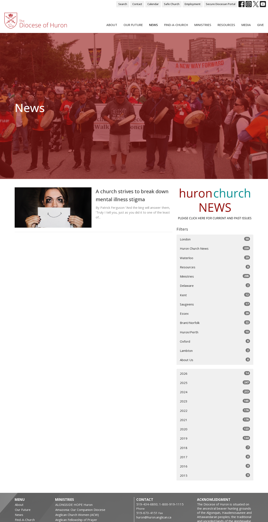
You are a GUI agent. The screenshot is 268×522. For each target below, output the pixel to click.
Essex (215, 313)
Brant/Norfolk (215, 322)
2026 (215, 373)
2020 (215, 429)
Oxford (215, 341)
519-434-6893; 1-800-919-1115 (160, 504)
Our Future (133, 25)
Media (246, 25)
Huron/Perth (215, 332)
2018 (215, 447)
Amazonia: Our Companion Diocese (80, 510)
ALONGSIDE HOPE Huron (74, 504)
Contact (137, 4)
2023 (215, 401)
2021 (215, 420)
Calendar (153, 4)
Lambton (215, 350)
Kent (215, 295)
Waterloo (215, 258)
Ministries (202, 25)
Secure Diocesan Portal (220, 4)
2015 (215, 475)
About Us (215, 360)
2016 (215, 466)
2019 (215, 438)
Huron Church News (215, 248)
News (153, 25)
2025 (215, 382)
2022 (215, 410)
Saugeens (215, 304)
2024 (215, 392)
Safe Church (171, 4)
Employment (193, 4)
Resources (226, 25)
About (111, 25)
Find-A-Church (176, 25)
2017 (215, 457)
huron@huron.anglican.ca (153, 517)
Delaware (215, 285)
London (215, 239)
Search (122, 4)
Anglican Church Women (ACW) (77, 515)
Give (260, 25)
